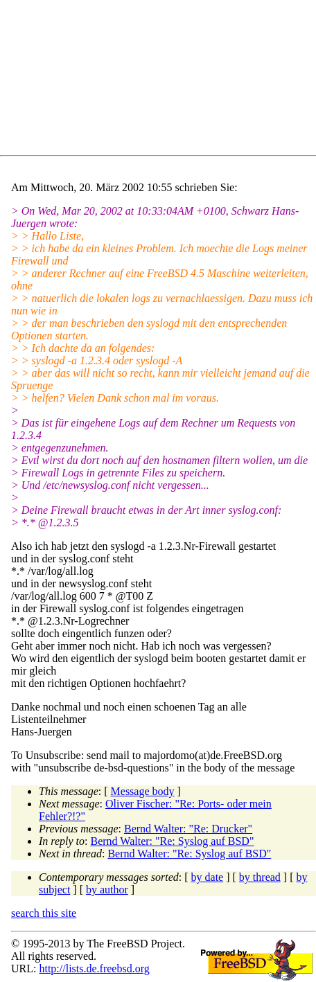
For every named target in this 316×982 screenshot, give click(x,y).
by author (107, 889)
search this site (43, 913)
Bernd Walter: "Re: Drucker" (188, 828)
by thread (260, 877)
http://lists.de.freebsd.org (94, 968)
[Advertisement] (163, 80)
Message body (143, 791)
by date (207, 877)
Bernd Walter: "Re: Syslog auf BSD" (172, 841)
